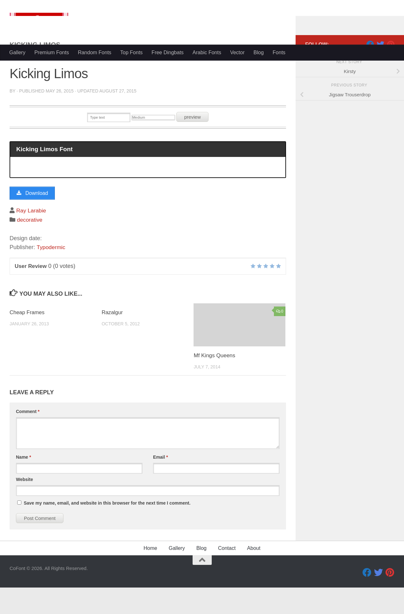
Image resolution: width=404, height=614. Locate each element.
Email (160, 483)
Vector (237, 52)
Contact (227, 574)
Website (24, 505)
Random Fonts (94, 52)
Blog (258, 52)
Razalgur (112, 339)
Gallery (17, 52)
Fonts (279, 52)
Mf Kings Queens (214, 382)
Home (150, 574)
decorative (30, 246)
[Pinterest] (390, 70)
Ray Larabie (31, 237)
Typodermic (51, 273)
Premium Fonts (51, 52)
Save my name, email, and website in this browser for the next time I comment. (107, 529)
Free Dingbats (167, 52)
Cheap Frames (27, 339)
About (254, 574)
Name (23, 483)
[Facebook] (370, 70)
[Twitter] (380, 70)
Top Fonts (131, 52)
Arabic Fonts (207, 52)
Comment (28, 437)
